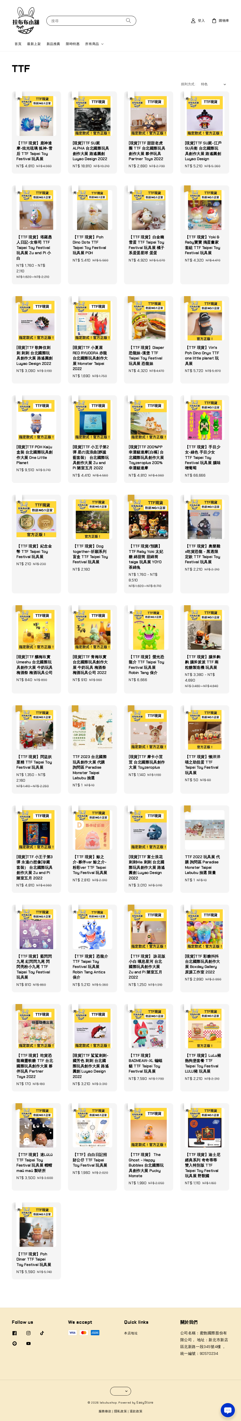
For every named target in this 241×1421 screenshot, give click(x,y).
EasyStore (145, 1403)
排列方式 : (188, 84)
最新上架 (34, 44)
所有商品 (92, 44)
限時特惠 (73, 44)
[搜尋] (128, 20)
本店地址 (131, 1333)
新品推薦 (53, 44)
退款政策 (136, 1411)
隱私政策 (120, 1411)
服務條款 (105, 1411)
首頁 (18, 44)
